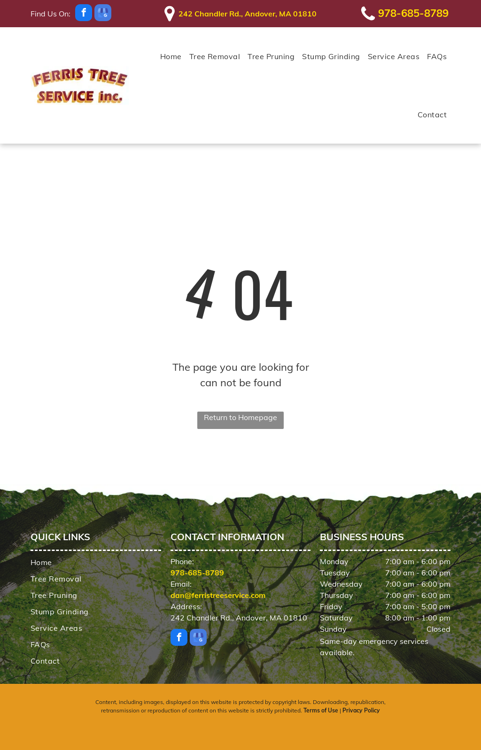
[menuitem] (171, 56)
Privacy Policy (361, 710)
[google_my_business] (102, 13)
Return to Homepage (240, 417)
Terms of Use (320, 710)
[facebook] (83, 13)
